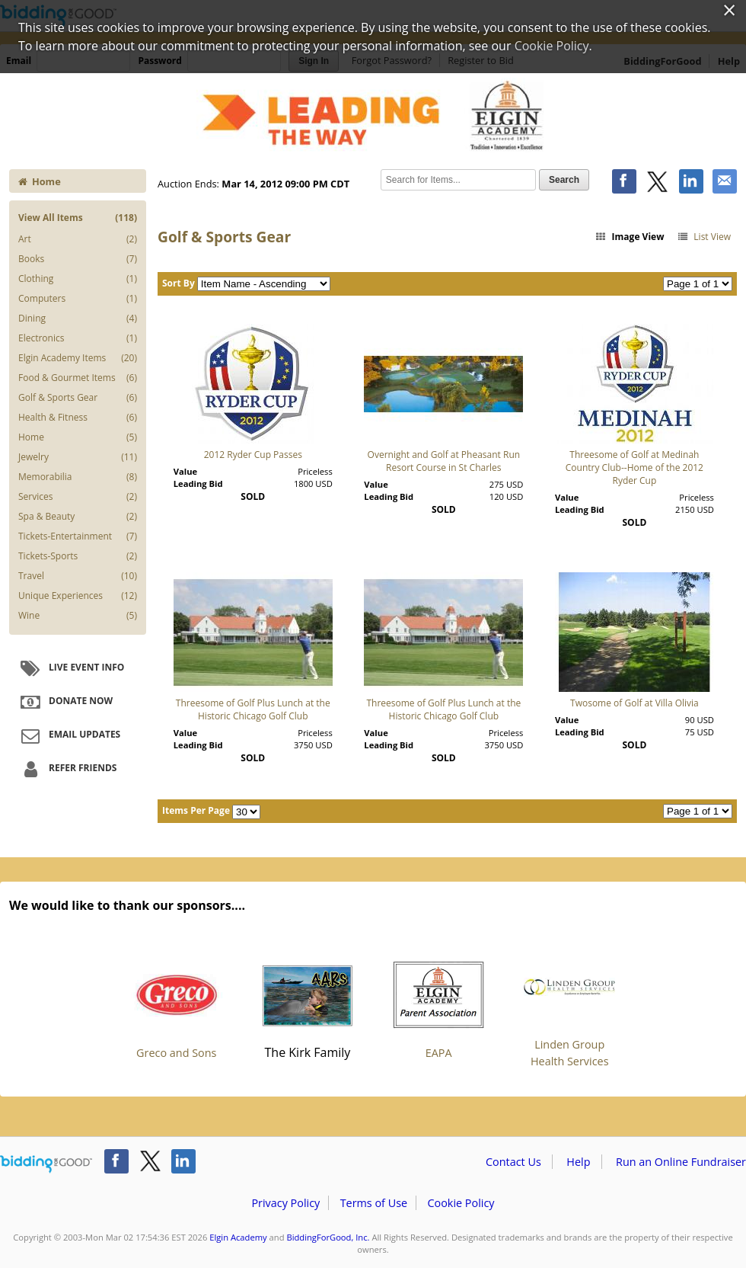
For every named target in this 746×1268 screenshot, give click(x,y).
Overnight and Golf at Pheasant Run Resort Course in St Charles (444, 461)
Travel (77, 576)
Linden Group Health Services (569, 1004)
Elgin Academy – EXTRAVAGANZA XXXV (373, 116)
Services (77, 496)
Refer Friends (66, 769)
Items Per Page (196, 810)
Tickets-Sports (77, 556)
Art (77, 239)
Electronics (77, 338)
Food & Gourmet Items (77, 378)
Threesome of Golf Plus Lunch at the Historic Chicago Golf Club (253, 709)
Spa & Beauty (77, 516)
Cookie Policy (460, 1203)
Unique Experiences (77, 596)
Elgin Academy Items (77, 358)
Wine (77, 615)
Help (578, 1161)
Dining (77, 318)
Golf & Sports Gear (77, 397)
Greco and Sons (176, 1004)
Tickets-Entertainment (77, 536)
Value (185, 471)
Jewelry (77, 457)
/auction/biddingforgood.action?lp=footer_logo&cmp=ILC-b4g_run (46, 1164)
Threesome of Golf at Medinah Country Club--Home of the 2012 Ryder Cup (634, 467)
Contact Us (513, 1161)
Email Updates (68, 735)
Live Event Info (70, 668)
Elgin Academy (237, 1237)
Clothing (77, 279)
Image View (630, 236)
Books (77, 259)
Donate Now (65, 702)
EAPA (438, 1004)
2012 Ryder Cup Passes (253, 454)
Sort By (178, 283)
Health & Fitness (77, 417)
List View (704, 236)
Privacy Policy (285, 1203)
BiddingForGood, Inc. (327, 1237)
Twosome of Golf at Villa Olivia (634, 702)
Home (39, 181)
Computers (77, 298)
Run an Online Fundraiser (681, 1161)
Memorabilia (77, 477)
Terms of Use (373, 1203)
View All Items (77, 217)
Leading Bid (198, 483)
